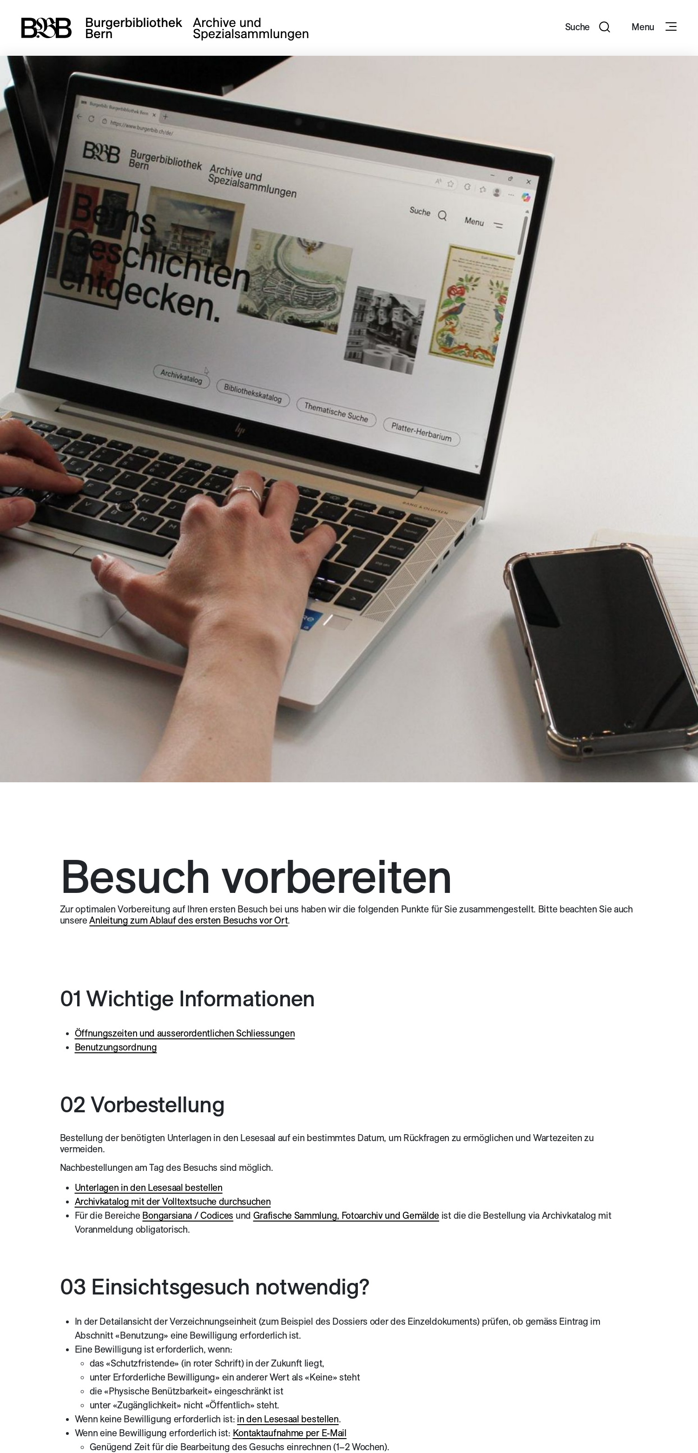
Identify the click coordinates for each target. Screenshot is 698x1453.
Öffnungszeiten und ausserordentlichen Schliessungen (185, 1033)
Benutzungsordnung (116, 1047)
